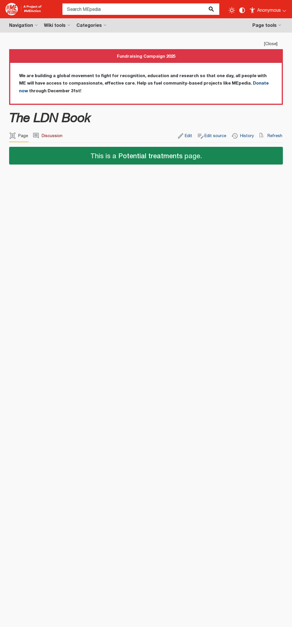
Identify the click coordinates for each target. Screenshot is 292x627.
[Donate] (276, 578)
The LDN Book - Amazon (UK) (47, 437)
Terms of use (114, 618)
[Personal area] (268, 9)
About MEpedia (53, 618)
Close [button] (270, 44)
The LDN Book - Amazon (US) (47, 429)
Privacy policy (19, 618)
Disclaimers (85, 618)
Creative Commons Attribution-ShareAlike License (97, 592)
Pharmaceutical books (179, 532)
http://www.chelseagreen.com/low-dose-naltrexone (258, 418)
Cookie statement (175, 618)
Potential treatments (150, 156)
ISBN (207, 404)
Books (41, 532)
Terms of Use (55, 599)
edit (103, 265)
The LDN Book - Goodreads (46, 445)
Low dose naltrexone (38, 477)
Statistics (142, 618)
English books (66, 532)
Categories (20, 532)
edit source (119, 265)
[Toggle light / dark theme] (231, 10)
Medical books (100, 532)
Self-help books (135, 532)
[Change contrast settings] (242, 10)
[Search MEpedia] (140, 9)
